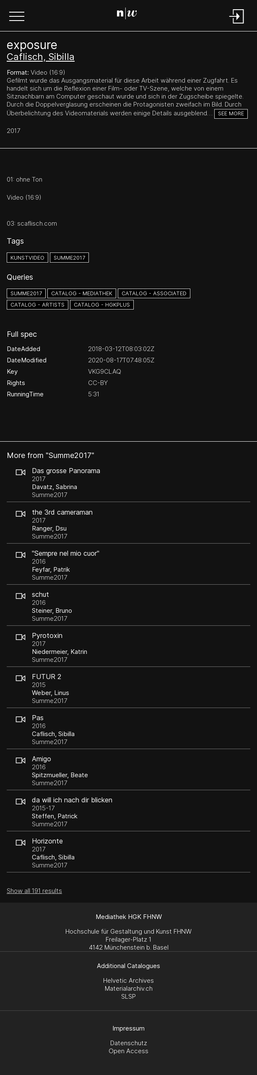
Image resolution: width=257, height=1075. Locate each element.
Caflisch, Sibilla (41, 56)
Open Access (128, 1051)
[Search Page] (127, 14)
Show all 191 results (34, 891)
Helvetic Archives (128, 980)
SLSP (128, 996)
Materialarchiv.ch (129, 988)
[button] (17, 17)
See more (231, 113)
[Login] (237, 24)
